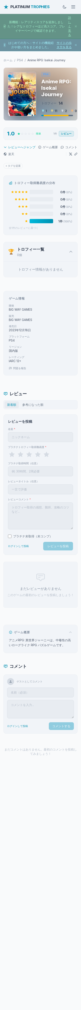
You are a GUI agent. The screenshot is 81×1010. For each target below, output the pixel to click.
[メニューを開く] (73, 7)
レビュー (66, 133)
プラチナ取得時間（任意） (23, 463)
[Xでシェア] (70, 154)
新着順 (11, 404)
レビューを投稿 (58, 546)
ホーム (8, 60)
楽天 (8, 154)
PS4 (20, 60)
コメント (68, 147)
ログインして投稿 (18, 546)
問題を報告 (17, 368)
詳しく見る (69, 26)
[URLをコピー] (76, 154)
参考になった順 (32, 404)
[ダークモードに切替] (64, 6)
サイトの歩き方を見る (64, 45)
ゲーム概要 (48, 147)
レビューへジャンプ (19, 147)
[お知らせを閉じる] (75, 26)
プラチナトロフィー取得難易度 (27, 447)
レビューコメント (19, 499)
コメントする (61, 726)
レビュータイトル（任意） (23, 481)
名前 (11, 429)
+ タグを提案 (13, 165)
